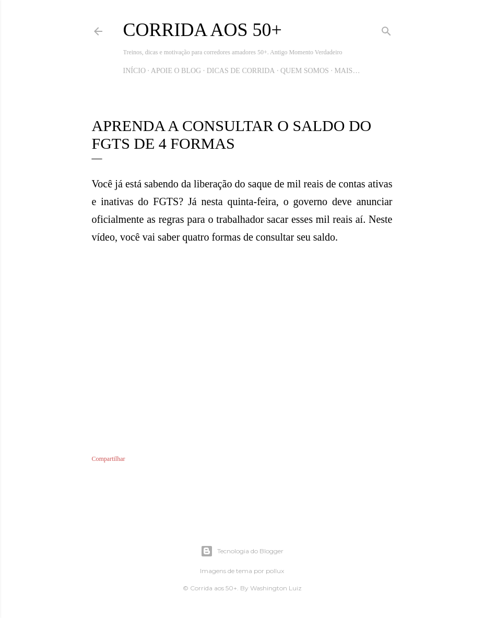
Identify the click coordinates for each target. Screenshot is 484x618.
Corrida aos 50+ (202, 29)
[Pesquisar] (386, 29)
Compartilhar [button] (108, 458)
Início (134, 71)
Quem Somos (304, 71)
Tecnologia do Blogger (242, 551)
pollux (275, 571)
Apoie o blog (176, 71)
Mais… (347, 71)
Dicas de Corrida (241, 71)
